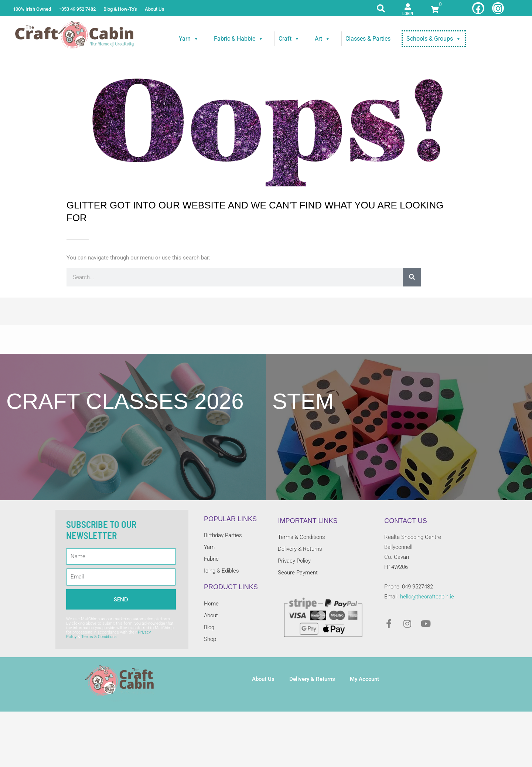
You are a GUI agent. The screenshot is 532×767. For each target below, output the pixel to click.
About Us (154, 9)
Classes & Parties (368, 38)
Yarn (189, 38)
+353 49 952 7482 (77, 9)
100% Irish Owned (32, 9)
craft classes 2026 (125, 401)
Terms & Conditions (99, 636)
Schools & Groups (433, 38)
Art (322, 38)
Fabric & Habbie (238, 38)
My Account (364, 679)
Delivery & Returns (312, 679)
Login (407, 13)
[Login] (408, 6)
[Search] (412, 277)
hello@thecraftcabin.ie (427, 596)
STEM (303, 401)
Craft (289, 38)
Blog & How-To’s (120, 9)
